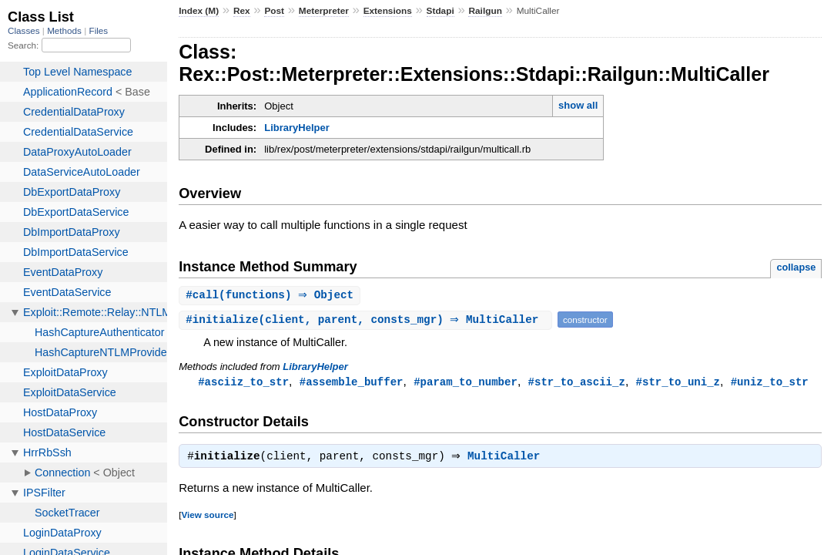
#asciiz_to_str (243, 382)
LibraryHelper (297, 127)
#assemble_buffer (352, 382)
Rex (241, 10)
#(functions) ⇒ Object (271, 295)
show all (578, 105)
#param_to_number (465, 382)
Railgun (484, 10)
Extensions (387, 10)
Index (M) (199, 10)
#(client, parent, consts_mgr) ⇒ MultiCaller (367, 320)
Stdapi (440, 10)
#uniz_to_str (770, 382)
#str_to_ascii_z (576, 382)
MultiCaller (507, 459)
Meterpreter (324, 10)
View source (207, 518)
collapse (796, 267)
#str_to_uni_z (677, 382)
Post (274, 10)
